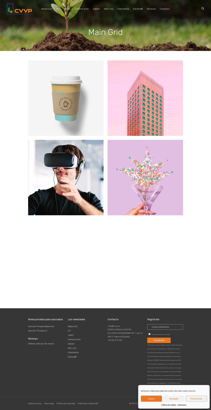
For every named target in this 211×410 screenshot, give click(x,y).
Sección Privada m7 (37, 330)
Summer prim (74, 339)
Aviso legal (49, 403)
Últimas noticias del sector (41, 343)
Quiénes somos (35, 403)
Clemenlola (73, 352)
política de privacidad (164, 334)
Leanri (71, 335)
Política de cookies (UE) (88, 403)
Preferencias (196, 399)
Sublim (71, 344)
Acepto (151, 399)
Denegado (173, 399)
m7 (69, 330)
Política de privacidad (66, 403)
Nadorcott (72, 326)
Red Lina (72, 348)
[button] (202, 8)
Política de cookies (169, 405)
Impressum (182, 405)
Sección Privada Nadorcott (41, 326)
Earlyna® (72, 357)
